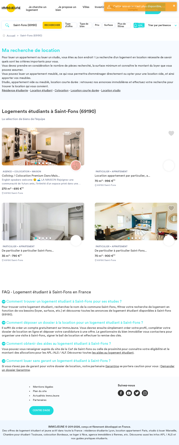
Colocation (61, 90)
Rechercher (52, 25)
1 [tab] (36, 163)
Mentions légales (43, 386)
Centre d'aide (41, 410)
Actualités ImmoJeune (46, 395)
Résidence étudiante (15, 90)
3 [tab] (43, 163)
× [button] (174, 5)
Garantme (112, 366)
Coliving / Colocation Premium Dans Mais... (31, 175)
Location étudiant (41, 90)
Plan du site (40, 391)
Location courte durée (85, 90)
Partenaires (39, 400)
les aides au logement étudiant (113, 352)
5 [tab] (50, 163)
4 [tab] (47, 163)
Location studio (111, 90)
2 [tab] (39, 163)
